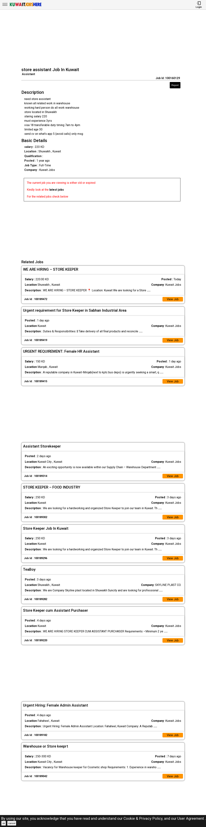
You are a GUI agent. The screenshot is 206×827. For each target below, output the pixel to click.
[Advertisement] (104, 38)
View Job (173, 299)
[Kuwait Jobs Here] (25, 6)
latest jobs (56, 189)
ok (3, 823)
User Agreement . (191, 818)
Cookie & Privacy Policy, (143, 818)
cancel (11, 823)
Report (175, 85)
